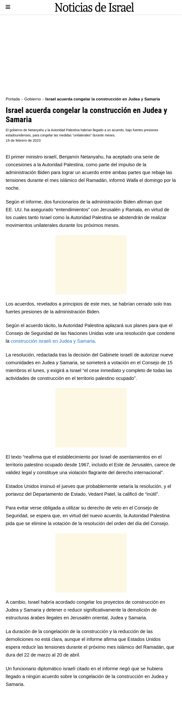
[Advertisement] (91, 54)
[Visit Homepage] (94, 7)
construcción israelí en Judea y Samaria (53, 341)
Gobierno (32, 99)
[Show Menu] (8, 7)
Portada (13, 99)
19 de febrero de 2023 (23, 140)
